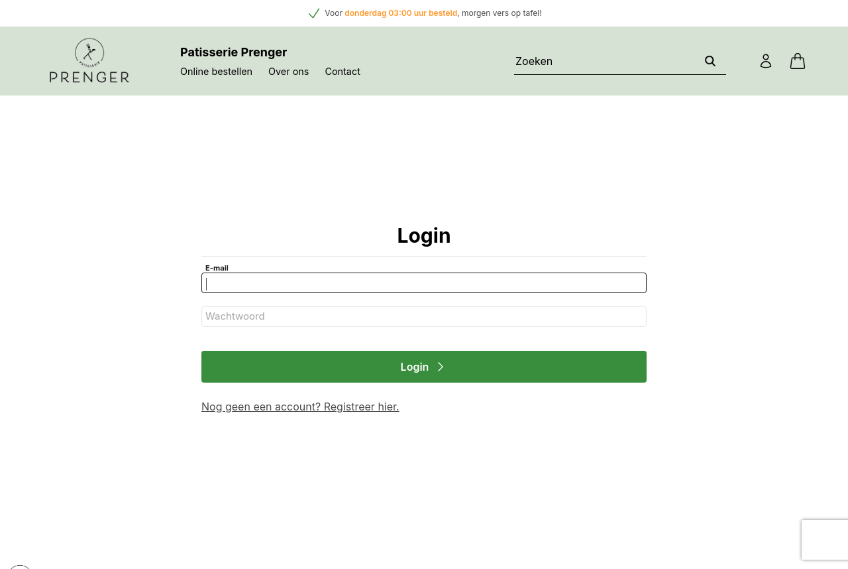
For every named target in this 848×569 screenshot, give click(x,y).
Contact (342, 71)
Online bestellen (216, 71)
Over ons (288, 71)
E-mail (217, 268)
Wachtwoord (235, 316)
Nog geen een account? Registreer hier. (300, 406)
